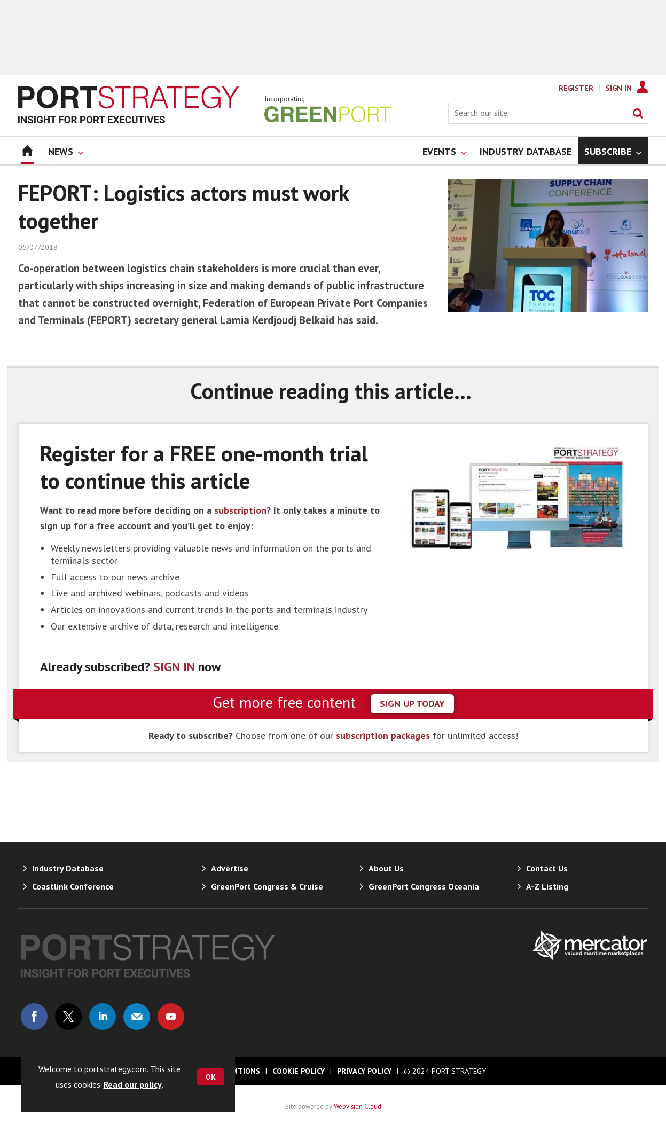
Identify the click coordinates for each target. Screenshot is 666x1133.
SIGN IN (174, 666)
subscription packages (383, 735)
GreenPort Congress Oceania (424, 886)
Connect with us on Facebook (34, 1016)
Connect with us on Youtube (171, 1016)
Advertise (229, 868)
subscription (240, 510)
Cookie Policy (298, 1071)
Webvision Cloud (357, 1106)
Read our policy (133, 1084)
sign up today (412, 703)
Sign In (619, 88)
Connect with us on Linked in (102, 1016)
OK (211, 1077)
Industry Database (68, 868)
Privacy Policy (364, 1071)
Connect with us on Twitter (68, 1016)
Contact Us (547, 868)
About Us (386, 868)
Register (576, 88)
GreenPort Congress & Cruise (267, 886)
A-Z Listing (547, 886)
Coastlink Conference (73, 886)
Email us (137, 1016)
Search (637, 113)
